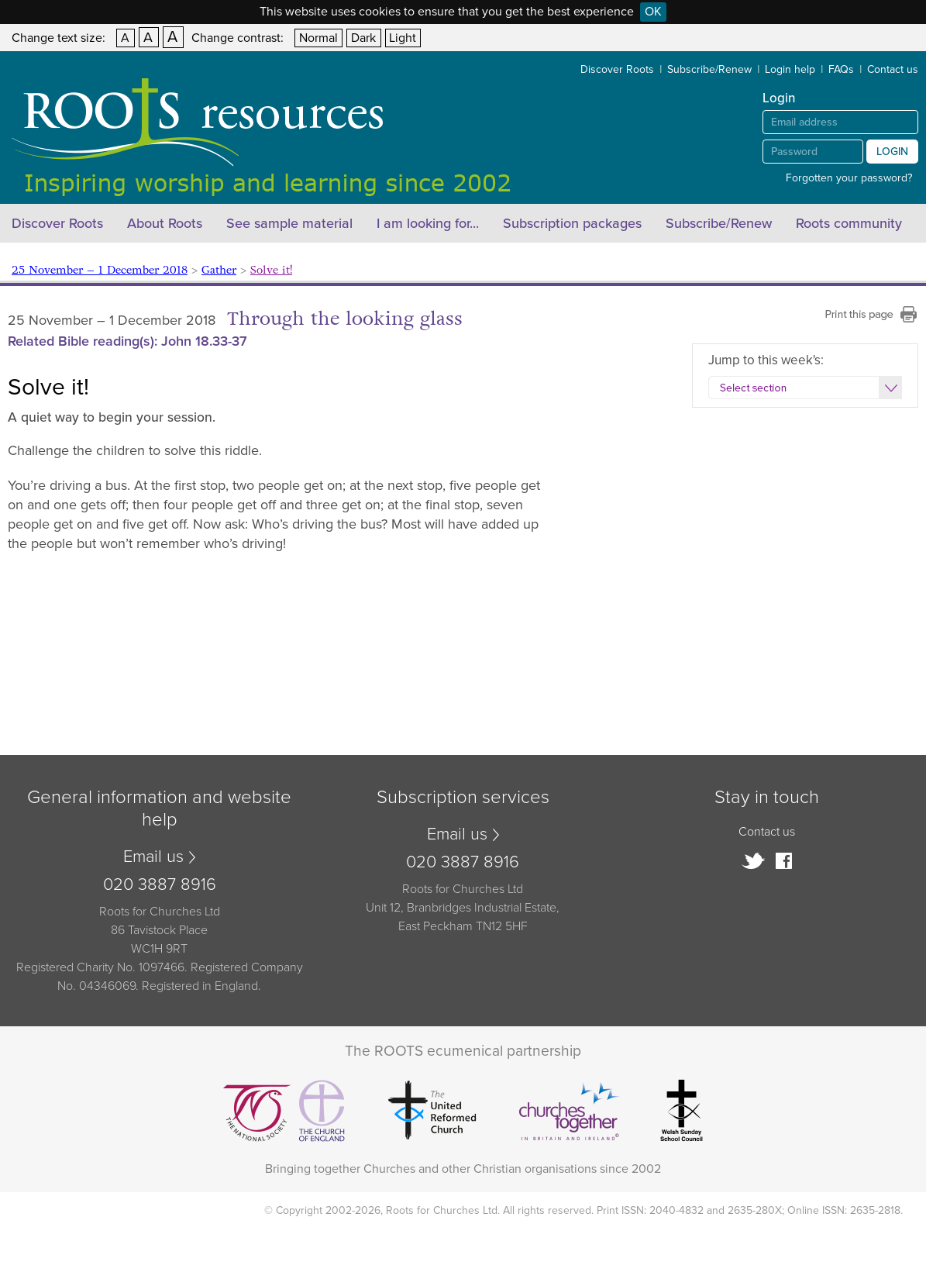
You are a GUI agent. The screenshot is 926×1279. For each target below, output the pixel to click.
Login (892, 151)
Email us (153, 856)
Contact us (892, 69)
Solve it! (271, 270)
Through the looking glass (345, 319)
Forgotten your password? (849, 177)
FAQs (841, 69)
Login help (790, 69)
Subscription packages (572, 223)
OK (653, 11)
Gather (218, 270)
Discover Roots (617, 69)
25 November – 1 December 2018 (100, 270)
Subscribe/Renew (709, 69)
